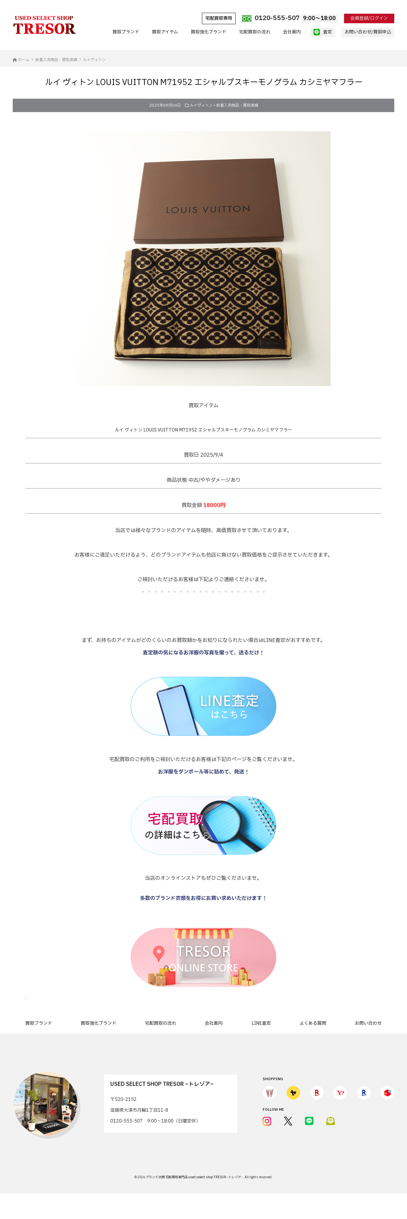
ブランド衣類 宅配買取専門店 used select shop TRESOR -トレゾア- (194, 1177)
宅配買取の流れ (254, 32)
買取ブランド (126, 32)
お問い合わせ (368, 1023)
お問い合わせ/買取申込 (368, 32)
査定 (323, 32)
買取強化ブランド (208, 32)
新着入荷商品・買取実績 (237, 105)
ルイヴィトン (201, 105)
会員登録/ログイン (369, 18)
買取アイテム (165, 32)
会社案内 (292, 32)
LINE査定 (261, 1023)
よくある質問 (313, 1023)
